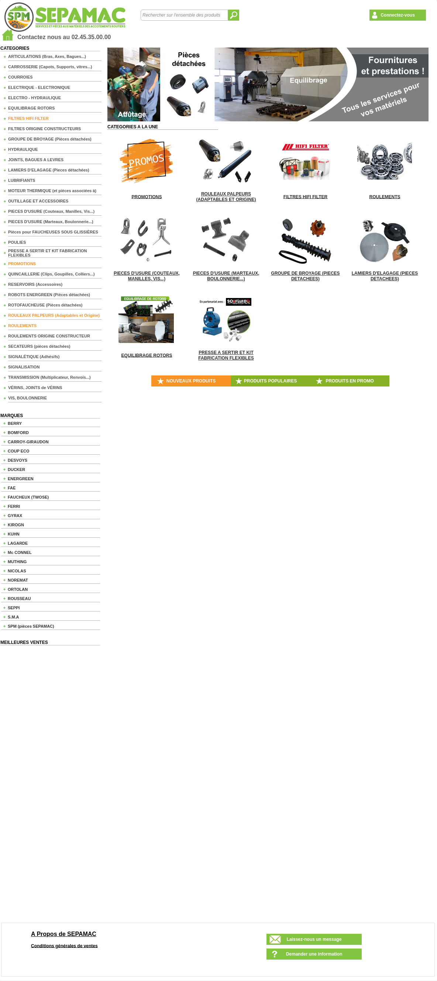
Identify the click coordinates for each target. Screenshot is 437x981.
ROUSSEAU (19, 598)
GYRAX (15, 515)
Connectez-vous (398, 15)
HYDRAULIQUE (23, 149)
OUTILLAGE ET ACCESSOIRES (38, 201)
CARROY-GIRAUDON (28, 442)
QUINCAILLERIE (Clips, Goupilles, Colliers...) (51, 274)
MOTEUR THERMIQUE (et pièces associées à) (52, 190)
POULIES (17, 242)
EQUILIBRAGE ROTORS (31, 108)
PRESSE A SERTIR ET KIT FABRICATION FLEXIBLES (47, 253)
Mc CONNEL (20, 552)
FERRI (14, 506)
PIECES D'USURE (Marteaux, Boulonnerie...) (50, 221)
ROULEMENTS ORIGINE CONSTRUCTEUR (49, 336)
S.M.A (13, 617)
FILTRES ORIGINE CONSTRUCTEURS (44, 128)
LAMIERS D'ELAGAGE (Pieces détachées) (48, 170)
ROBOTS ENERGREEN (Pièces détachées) (49, 294)
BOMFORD (18, 432)
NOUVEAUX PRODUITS (191, 381)
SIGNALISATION (23, 367)
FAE (12, 488)
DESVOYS (17, 460)
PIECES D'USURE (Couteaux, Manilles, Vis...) (51, 211)
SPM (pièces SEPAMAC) (31, 626)
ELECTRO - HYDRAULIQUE (34, 98)
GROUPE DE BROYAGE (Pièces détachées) (50, 139)
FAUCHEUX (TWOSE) (28, 497)
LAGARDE (18, 543)
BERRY (15, 423)
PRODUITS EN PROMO (350, 381)
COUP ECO (18, 451)
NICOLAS (17, 571)
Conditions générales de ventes (64, 945)
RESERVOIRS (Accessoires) (35, 284)
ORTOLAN (18, 589)
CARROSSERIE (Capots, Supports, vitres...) (50, 67)
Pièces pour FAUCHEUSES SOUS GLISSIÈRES (53, 232)
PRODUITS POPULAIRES (270, 381)
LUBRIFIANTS (21, 180)
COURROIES (20, 77)
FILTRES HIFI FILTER (28, 118)
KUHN (14, 534)
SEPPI (14, 608)
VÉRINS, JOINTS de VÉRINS (35, 387)
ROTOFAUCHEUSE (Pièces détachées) (45, 305)
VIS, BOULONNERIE (27, 398)
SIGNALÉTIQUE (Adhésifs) (33, 356)
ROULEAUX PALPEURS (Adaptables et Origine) (54, 315)
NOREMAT (18, 580)
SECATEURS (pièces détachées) (39, 346)
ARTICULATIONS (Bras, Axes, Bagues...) (47, 56)
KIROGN (16, 525)
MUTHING (17, 561)
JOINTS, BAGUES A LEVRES (35, 159)
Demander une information (314, 954)
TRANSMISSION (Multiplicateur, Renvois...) (49, 377)
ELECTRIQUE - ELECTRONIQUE (39, 87)
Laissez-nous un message (314, 939)
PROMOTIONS (22, 263)
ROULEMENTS (22, 325)
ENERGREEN (21, 478)
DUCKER (16, 469)
